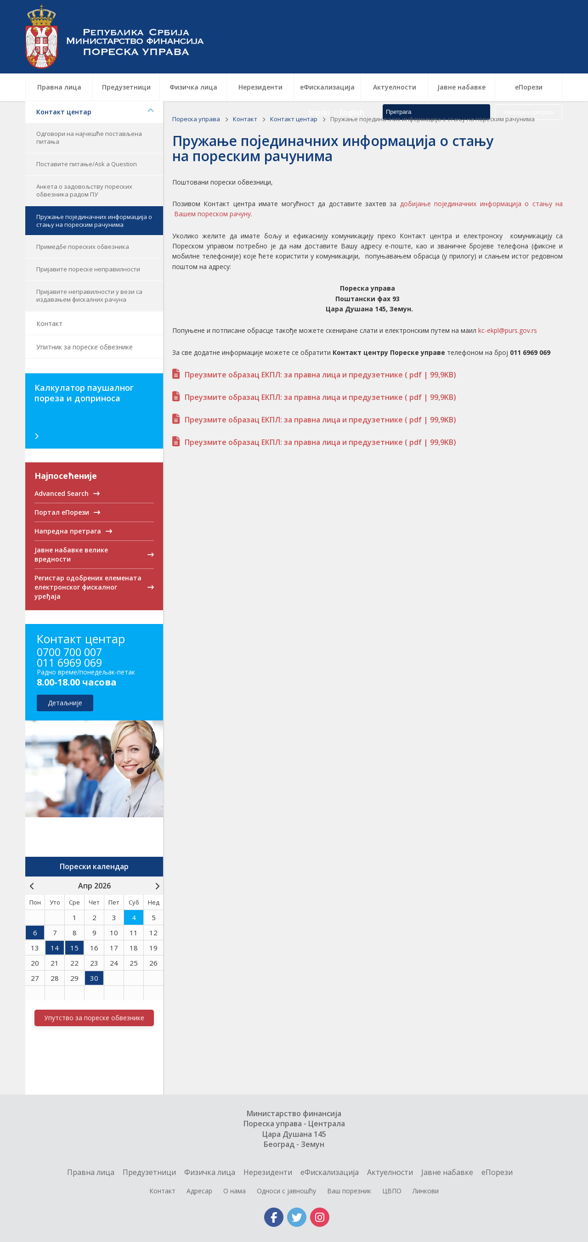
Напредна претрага (529, 50)
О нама (234, 1190)
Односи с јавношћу (286, 1190)
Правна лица (90, 1172)
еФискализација (329, 1172)
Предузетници (149, 1172)
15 (74, 947)
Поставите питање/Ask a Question (86, 164)
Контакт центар (95, 111)
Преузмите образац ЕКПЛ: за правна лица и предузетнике (320, 375)
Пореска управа (119, 36)
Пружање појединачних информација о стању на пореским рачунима (94, 221)
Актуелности (390, 1172)
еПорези (497, 1172)
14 (55, 947)
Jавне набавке (447, 1172)
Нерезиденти (267, 1172)
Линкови (426, 1190)
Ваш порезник (349, 1190)
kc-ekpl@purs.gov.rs (507, 330)
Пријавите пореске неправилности (88, 269)
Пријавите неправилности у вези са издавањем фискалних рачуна (89, 295)
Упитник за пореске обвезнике (84, 347)
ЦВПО (391, 1190)
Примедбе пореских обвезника (82, 246)
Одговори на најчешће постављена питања (89, 137)
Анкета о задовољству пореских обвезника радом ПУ (84, 190)
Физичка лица (209, 1172)
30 (94, 978)
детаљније (65, 702)
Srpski (319, 51)
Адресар (199, 1190)
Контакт (49, 323)
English (351, 51)
